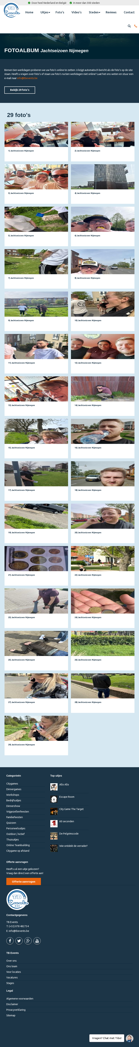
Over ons (11, 960)
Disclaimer (12, 1004)
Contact (129, 12)
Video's (76, 12)
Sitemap (10, 1015)
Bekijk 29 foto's (19, 89)
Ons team (11, 966)
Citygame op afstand (17, 850)
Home (29, 12)
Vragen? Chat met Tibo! (128, 1036)
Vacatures (12, 977)
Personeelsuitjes (15, 828)
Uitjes (45, 12)
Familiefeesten (14, 817)
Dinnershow (13, 806)
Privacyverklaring (16, 1009)
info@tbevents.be (27, 78)
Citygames (12, 783)
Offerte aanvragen (23, 881)
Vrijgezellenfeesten (17, 811)
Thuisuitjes (12, 839)
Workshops (12, 794)
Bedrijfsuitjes (13, 800)
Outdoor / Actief (15, 834)
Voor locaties (13, 971)
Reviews (111, 12)
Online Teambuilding (18, 845)
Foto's (60, 12)
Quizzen (11, 822)
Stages (10, 983)
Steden (94, 12)
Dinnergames (13, 789)
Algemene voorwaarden (19, 998)
